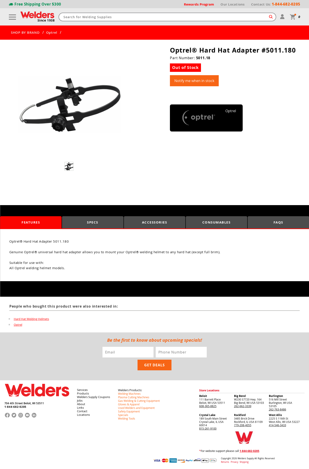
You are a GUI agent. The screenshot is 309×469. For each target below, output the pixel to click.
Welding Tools (126, 418)
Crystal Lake (207, 415)
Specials (123, 415)
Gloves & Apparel (129, 404)
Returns (225, 462)
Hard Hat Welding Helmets (31, 319)
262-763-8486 (277, 409)
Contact (82, 411)
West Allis (275, 415)
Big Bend (240, 396)
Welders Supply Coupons (93, 397)
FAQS (278, 222)
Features (31, 222)
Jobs (80, 400)
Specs (92, 222)
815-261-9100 (207, 428)
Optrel (51, 32)
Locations (83, 415)
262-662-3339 (242, 406)
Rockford (240, 415)
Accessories (154, 222)
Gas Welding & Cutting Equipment (139, 400)
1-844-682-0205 (15, 407)
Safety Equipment (129, 411)
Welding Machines (129, 393)
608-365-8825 (207, 406)
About (81, 404)
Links (80, 408)
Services (82, 390)
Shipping (244, 462)
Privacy (235, 462)
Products (83, 393)
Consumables (216, 222)
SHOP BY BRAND (25, 32)
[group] (69, 105)
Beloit (203, 396)
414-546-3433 (277, 425)
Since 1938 (46, 20)
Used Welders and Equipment (136, 408)
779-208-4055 (242, 425)
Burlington (276, 396)
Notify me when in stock (194, 80)
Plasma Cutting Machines (133, 397)
